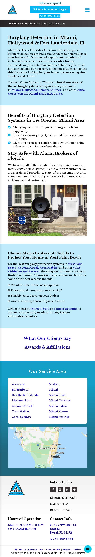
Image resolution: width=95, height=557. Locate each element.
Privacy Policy (71, 549)
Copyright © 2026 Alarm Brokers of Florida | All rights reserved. (48, 553)
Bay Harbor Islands (25, 395)
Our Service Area (47, 371)
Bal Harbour (20, 389)
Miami (16, 89)
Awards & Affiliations (48, 347)
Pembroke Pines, (50, 89)
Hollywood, (30, 89)
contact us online (65, 308)
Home (14, 23)
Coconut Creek (22, 406)
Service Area (36, 549)
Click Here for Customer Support (50, 9)
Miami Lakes (58, 406)
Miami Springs (59, 416)
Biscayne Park (21, 400)
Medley (54, 384)
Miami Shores (58, 411)
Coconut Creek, (28, 267)
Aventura (18, 384)
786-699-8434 (50, 15)
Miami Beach (58, 395)
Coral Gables (49, 267)
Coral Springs (21, 416)
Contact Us (53, 549)
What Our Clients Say (47, 338)
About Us (20, 549)
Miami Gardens (59, 400)
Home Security (31, 23)
